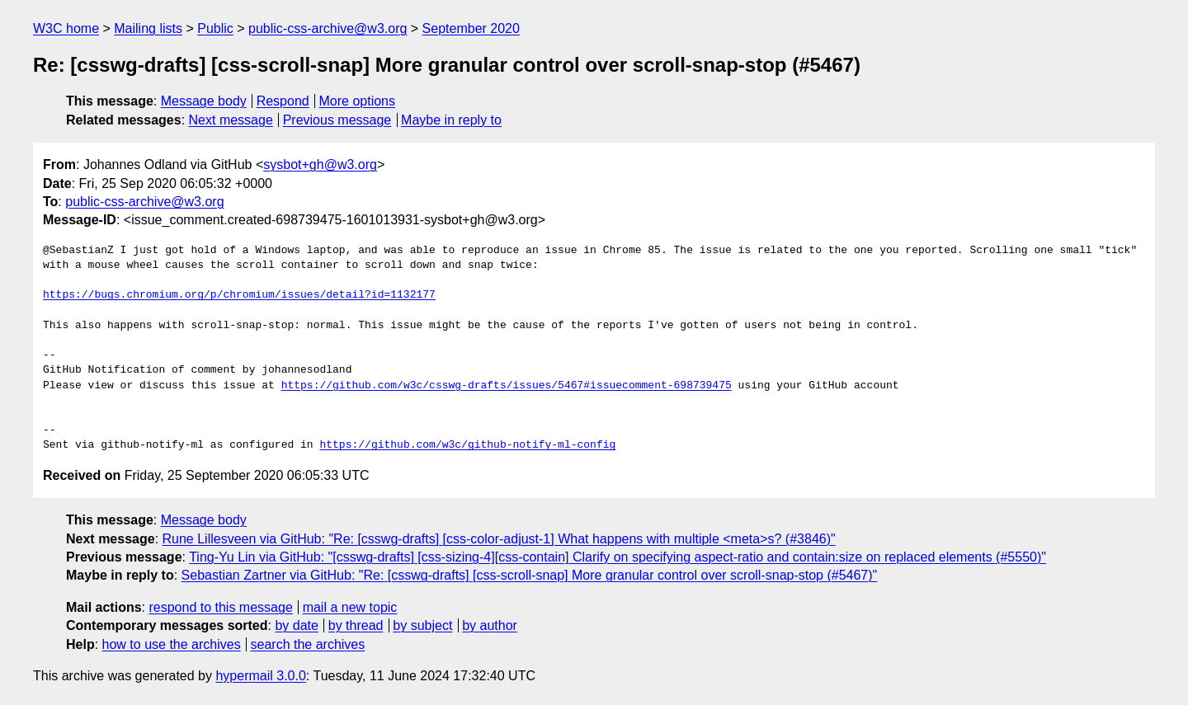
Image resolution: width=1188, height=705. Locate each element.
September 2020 (471, 28)
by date (296, 625)
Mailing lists (148, 28)
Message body (204, 101)
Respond (283, 101)
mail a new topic (350, 607)
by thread (356, 625)
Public (215, 28)
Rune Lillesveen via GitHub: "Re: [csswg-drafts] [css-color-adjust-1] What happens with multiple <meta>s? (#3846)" (499, 539)
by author (489, 625)
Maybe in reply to (451, 120)
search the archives (308, 644)
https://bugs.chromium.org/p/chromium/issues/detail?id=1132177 (239, 295)
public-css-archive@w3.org (327, 28)
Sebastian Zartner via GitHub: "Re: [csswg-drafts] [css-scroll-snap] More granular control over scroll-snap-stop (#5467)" (530, 575)
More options (357, 101)
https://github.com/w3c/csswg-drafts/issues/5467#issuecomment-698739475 (506, 385)
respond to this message (220, 607)
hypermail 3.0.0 (260, 676)
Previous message (337, 120)
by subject (422, 625)
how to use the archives (171, 644)
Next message (231, 120)
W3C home (66, 28)
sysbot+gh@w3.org (320, 164)
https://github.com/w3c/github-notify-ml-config (467, 445)
